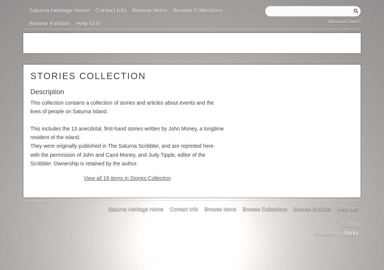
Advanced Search (344, 21)
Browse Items (149, 10)
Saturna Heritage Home (59, 10)
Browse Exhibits (49, 23)
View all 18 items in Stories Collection (127, 178)
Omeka (351, 233)
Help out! (88, 23)
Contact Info (110, 10)
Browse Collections (197, 10)
